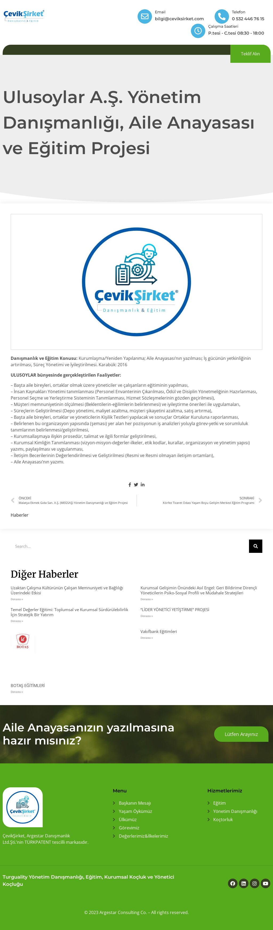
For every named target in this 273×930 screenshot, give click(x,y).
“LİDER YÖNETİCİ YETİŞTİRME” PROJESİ (174, 609)
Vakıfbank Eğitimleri (158, 631)
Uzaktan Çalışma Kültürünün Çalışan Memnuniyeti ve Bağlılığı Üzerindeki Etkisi (67, 590)
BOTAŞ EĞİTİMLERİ (28, 685)
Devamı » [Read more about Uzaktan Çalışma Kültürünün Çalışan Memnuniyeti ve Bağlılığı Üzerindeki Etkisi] (17, 599)
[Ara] (255, 546)
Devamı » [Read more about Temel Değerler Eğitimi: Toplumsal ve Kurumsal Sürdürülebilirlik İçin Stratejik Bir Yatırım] (17, 621)
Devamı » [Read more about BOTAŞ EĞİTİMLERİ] (17, 692)
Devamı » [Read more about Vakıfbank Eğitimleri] (146, 638)
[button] (250, 54)
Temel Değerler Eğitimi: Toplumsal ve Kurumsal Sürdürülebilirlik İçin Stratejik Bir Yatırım (69, 612)
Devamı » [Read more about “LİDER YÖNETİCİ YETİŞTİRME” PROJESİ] (146, 616)
